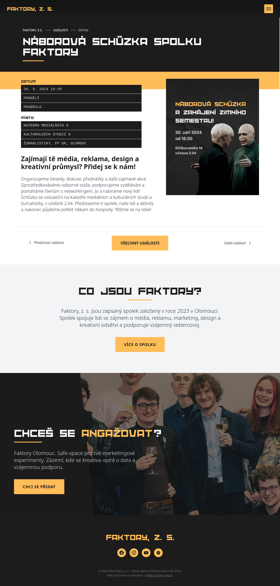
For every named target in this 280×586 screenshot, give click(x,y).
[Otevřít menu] (268, 8)
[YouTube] (146, 552)
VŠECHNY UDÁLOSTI (140, 243)
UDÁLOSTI (60, 30)
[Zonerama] (158, 552)
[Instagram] (134, 552)
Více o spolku (140, 344)
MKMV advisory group (159, 575)
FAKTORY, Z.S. (33, 30)
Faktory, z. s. (30, 9)
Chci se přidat (39, 486)
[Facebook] (121, 552)
